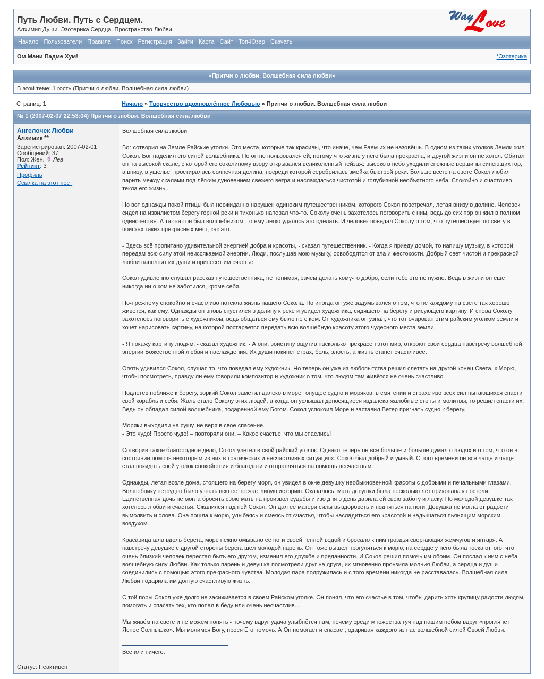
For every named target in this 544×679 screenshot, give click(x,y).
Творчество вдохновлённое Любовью (204, 103)
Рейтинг (28, 166)
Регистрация (155, 41)
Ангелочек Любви (45, 130)
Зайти (185, 41)
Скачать (281, 41)
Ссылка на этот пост (44, 183)
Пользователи (63, 41)
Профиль (29, 175)
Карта (206, 41)
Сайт (226, 41)
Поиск (124, 41)
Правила (99, 41)
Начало (28, 41)
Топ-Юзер (252, 41)
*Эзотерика (512, 56)
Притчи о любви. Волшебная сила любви (150, 116)
